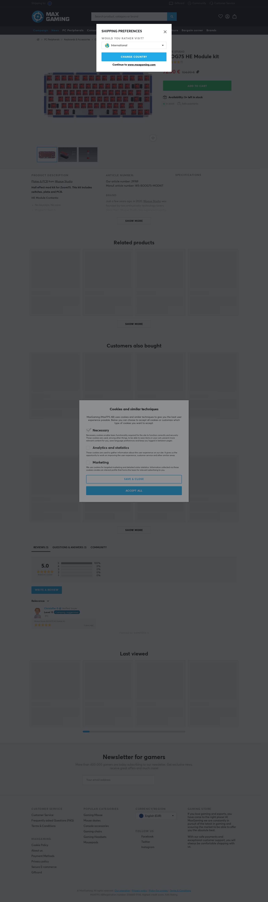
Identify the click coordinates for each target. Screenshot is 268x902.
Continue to (134, 64)
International (116, 45)
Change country (134, 57)
